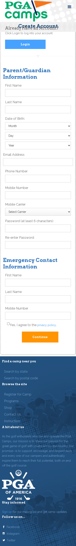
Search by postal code (21, 378)
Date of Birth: (15, 119)
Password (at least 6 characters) (29, 221)
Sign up (7, 511)
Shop (8, 408)
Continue (40, 337)
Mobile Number (16, 188)
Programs (11, 401)
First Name (13, 85)
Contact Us (12, 414)
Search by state (16, 371)
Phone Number (16, 171)
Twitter (11, 540)
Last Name (13, 102)
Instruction (12, 421)
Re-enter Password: (19, 238)
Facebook (13, 527)
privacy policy (46, 325)
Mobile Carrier (15, 204)
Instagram (13, 533)
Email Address (14, 155)
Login (25, 44)
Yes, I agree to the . (33, 325)
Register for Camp (17, 394)
